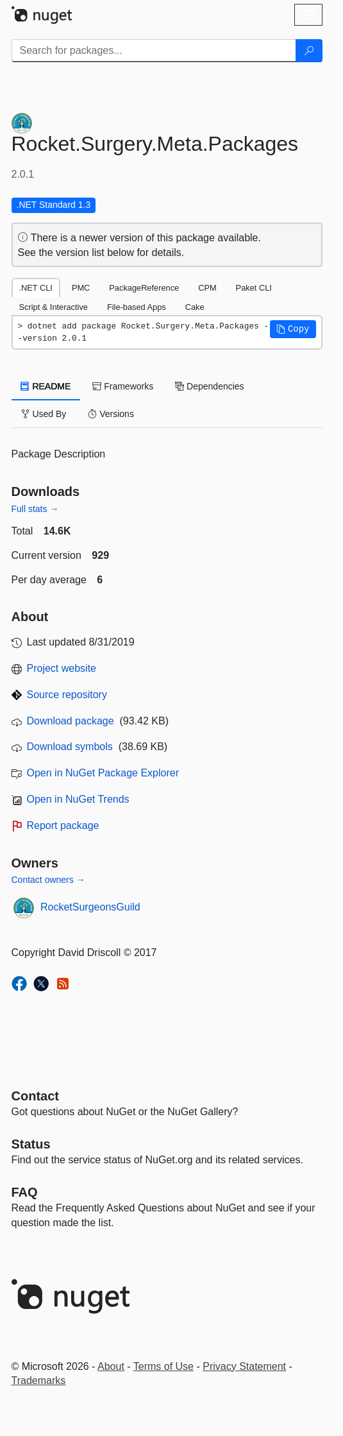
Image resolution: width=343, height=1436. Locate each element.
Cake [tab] (195, 307)
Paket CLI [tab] (254, 288)
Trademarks (39, 1380)
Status (31, 1144)
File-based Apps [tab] (136, 307)
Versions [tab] (111, 413)
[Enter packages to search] (154, 50)
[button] (293, 329)
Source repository (67, 694)
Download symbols (70, 746)
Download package (70, 720)
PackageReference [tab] (144, 288)
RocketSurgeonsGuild (90, 907)
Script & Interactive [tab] (53, 307)
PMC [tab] (81, 288)
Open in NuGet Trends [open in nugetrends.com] (78, 799)
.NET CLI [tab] (36, 288)
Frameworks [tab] (122, 386)
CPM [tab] (207, 288)
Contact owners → (48, 880)
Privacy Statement (244, 1366)
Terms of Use (163, 1366)
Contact (35, 1096)
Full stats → (35, 509)
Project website (62, 668)
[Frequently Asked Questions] (25, 1192)
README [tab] (46, 386)
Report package (63, 825)
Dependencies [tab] (209, 386)
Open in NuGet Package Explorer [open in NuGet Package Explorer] (103, 772)
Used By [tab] (44, 413)
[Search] (309, 50)
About (110, 1366)
